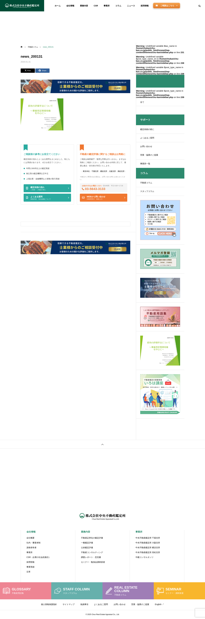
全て (142, 102)
